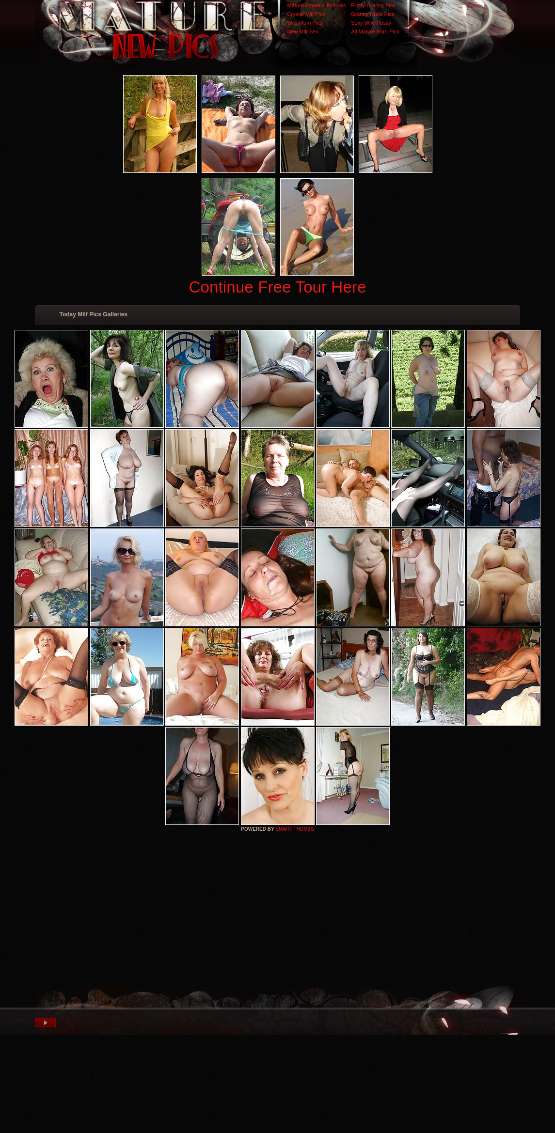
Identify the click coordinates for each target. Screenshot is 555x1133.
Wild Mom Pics (305, 23)
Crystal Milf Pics (306, 14)
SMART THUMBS (294, 829)
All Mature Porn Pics (375, 31)
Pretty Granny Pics (373, 5)
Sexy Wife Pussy (371, 23)
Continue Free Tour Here (277, 287)
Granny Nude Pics (372, 14)
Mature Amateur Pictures (316, 5)
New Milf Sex (302, 31)
